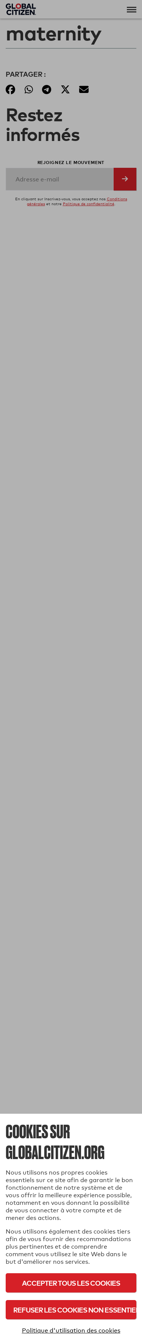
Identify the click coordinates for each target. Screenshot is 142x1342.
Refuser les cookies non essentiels (74, 1309)
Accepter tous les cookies (71, 1283)
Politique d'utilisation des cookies (71, 1330)
